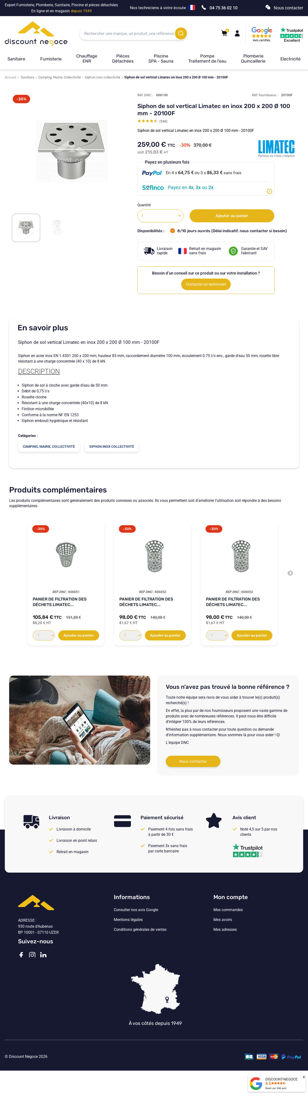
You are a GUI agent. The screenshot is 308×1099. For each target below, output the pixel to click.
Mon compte (230, 897)
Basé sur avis (276, 1088)
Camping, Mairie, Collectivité (59, 77)
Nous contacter (193, 761)
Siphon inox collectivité (102, 77)
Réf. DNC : (145, 95)
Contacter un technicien (206, 284)
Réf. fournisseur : (265, 95)
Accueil (10, 77)
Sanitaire (16, 59)
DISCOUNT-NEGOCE (281, 1079)
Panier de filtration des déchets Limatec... (60, 602)
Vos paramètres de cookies (137, 949)
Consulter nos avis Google (136, 910)
